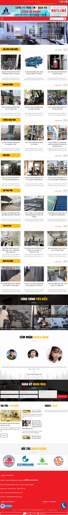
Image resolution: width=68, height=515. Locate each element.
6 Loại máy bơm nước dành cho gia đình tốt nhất (34, 73)
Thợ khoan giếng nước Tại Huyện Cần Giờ (57, 108)
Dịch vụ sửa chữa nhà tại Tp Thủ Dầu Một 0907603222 (57, 178)
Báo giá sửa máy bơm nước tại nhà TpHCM (57, 73)
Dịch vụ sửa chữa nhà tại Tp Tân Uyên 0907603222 (11, 178)
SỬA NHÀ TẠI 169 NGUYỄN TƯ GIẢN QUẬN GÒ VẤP (17, 330)
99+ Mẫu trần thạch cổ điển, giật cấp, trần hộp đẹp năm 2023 (10, 250)
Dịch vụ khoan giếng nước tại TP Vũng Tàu (11, 108)
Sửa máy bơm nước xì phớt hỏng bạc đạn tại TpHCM (11, 73)
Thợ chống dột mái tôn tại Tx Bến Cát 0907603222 (57, 214)
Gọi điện (32, 513)
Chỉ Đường (41, 513)
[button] (2, 19)
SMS (26, 513)
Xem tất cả (58, 50)
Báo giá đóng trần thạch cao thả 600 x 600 (57, 249)
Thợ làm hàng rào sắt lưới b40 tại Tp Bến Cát (57, 284)
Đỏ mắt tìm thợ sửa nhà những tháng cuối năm (9, 424)
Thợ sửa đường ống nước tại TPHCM (34, 143)
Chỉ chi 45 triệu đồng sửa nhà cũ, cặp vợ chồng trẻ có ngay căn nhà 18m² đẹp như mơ (32, 425)
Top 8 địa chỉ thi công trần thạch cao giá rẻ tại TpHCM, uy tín (34, 250)
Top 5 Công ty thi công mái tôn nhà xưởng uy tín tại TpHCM (34, 215)
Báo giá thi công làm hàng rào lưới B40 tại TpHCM (34, 284)
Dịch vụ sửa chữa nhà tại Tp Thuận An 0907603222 (34, 178)
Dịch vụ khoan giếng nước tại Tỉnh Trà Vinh (34, 108)
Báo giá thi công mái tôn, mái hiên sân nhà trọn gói (11, 214)
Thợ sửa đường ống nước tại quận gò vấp (11, 143)
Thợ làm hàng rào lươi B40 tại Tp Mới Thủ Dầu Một (10, 284)
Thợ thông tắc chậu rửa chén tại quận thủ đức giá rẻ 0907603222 (57, 144)
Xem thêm (4, 435)
